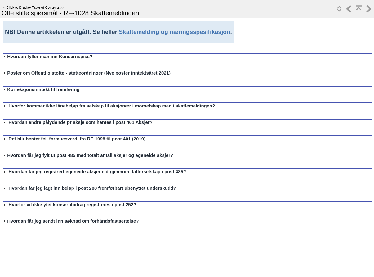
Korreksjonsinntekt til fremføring (43, 89)
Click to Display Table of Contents (33, 7)
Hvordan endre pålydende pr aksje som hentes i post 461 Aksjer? (79, 122)
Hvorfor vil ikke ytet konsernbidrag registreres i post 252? (71, 204)
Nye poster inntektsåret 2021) (138, 72)
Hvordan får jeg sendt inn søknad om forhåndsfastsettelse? (73, 221)
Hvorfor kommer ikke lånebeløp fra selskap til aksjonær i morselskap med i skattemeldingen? (110, 105)
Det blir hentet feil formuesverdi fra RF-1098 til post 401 (68, 138)
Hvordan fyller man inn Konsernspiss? (49, 56)
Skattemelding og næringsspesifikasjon (174, 32)
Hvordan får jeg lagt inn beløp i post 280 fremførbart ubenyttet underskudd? (91, 188)
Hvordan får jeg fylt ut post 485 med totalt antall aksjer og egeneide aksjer (88, 155)
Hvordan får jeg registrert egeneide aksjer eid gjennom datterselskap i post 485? (96, 171)
